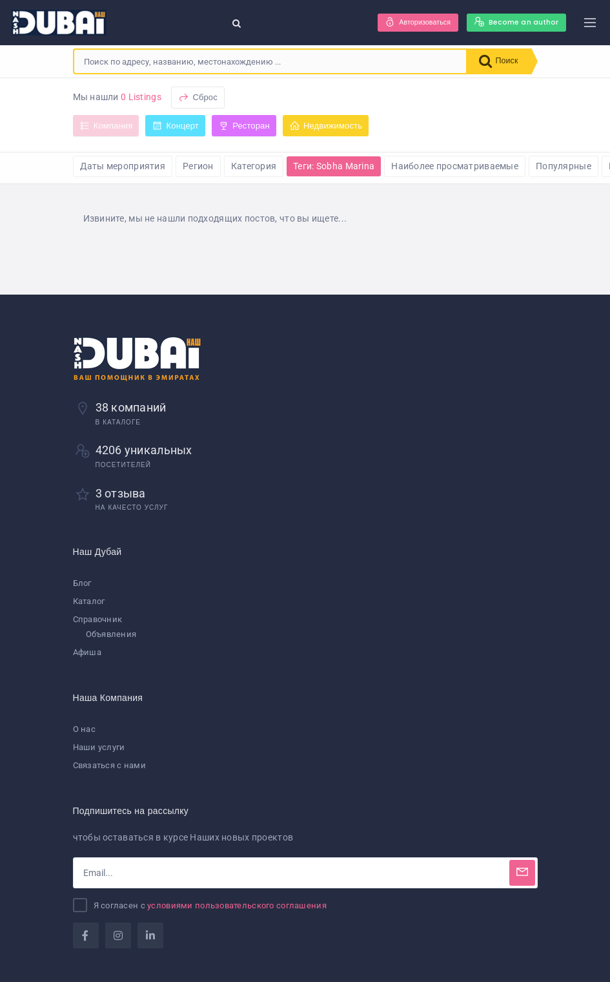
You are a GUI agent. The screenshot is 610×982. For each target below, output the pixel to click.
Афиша (87, 653)
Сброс (198, 97)
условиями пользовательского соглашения (237, 905)
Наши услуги (99, 747)
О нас (84, 729)
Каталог (89, 601)
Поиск (497, 61)
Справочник (98, 619)
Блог (82, 583)
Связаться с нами (109, 765)
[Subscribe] (522, 873)
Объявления (111, 634)
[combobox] (268, 61)
